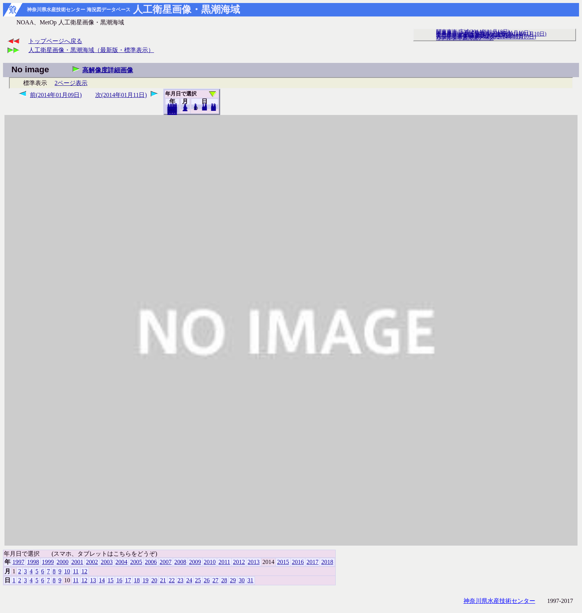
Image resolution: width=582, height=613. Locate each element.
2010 (210, 562)
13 (93, 580)
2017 (312, 562)
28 (224, 580)
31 (213, 108)
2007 (166, 562)
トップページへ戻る (55, 41)
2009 (195, 562)
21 (163, 580)
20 (204, 108)
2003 (107, 562)
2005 (136, 562)
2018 (172, 112)
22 (172, 580)
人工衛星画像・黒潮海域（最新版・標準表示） (91, 50)
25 (198, 580)
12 (185, 109)
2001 (77, 562)
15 (111, 580)
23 (181, 580)
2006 (151, 562)
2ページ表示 (71, 83)
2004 (121, 562)
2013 (254, 562)
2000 (62, 562)
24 (189, 580)
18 (137, 580)
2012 (239, 562)
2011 (224, 562)
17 (128, 580)
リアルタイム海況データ (465, 38)
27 (215, 580)
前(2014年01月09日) (56, 95)
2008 (180, 562)
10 (67, 571)
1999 (48, 562)
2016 (298, 562)
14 (102, 580)
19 (145, 580)
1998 (33, 562)
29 (233, 580)
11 (75, 571)
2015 (283, 562)
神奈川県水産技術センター (499, 601)
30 (241, 580)
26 (207, 580)
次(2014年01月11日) (121, 95)
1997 (18, 562)
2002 (92, 562)
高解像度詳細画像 (107, 70)
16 (119, 580)
